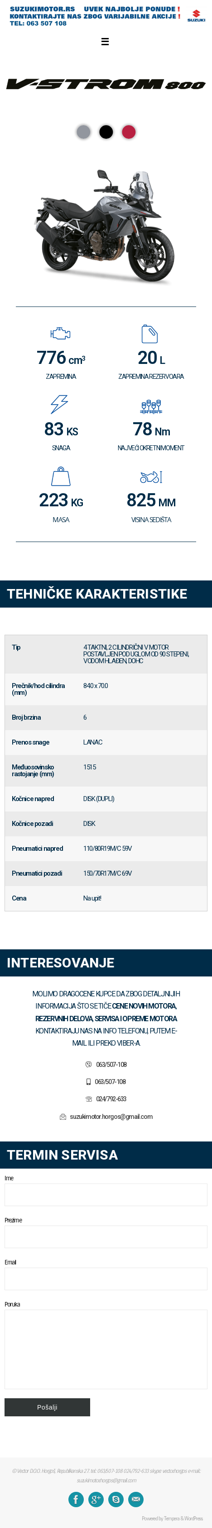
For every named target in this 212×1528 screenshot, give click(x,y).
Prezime (106, 1232)
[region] (106, 194)
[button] (83, 132)
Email (106, 1274)
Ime (106, 1190)
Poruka (106, 1344)
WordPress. (193, 1518)
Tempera (171, 1518)
